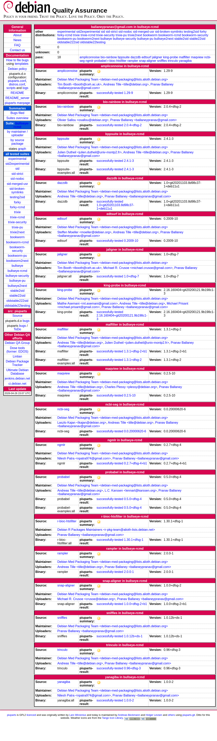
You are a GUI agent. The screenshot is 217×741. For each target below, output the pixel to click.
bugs (26, 320)
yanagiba (185, 60)
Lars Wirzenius (77, 714)
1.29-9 (128, 92)
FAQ (17, 45)
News (17, 40)
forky (17, 202)
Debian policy (17, 68)
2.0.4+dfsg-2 (133, 125)
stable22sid (17, 295)
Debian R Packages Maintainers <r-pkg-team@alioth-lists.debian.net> (106, 529)
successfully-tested (109, 92)
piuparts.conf (17, 80)
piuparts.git (189, 714)
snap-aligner (147, 60)
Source (17, 315)
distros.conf (17, 84)
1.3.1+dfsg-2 (133, 359)
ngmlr (89, 60)
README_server (17, 98)
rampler (132, 60)
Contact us (17, 50)
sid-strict (17, 173)
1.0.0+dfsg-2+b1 (135, 604)
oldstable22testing (17, 305)
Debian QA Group (17, 343)
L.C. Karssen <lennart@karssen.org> (131, 490)
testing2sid (17, 197)
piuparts (11, 714)
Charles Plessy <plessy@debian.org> (131, 387)
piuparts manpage (17, 103)
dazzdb (136, 57)
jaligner (157, 57)
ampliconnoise (90, 57)
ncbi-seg (63, 409)
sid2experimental (17, 163)
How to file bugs (17, 60)
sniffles (162, 60)
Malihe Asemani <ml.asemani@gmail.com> (87, 303)
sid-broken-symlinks (17, 190)
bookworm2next (17, 260)
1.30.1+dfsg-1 (133, 539)
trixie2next (17, 232)
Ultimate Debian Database (17, 371)
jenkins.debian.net (17, 378)
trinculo (173, 60)
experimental (17, 158)
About (17, 35)
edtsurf (146, 57)
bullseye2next (17, 285)
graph (22, 148)
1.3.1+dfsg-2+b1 (135, 351)
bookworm (17, 237)
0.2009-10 (131, 240)
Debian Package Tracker (17, 363)
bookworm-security (17, 248)
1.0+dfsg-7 (131, 276)
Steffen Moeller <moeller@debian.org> (84, 232)
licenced (31, 714)
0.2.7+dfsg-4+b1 (135, 463)
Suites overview (17, 118)
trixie (17, 212)
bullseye (17, 265)
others (171, 714)
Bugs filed (17, 113)
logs (25, 88)
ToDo (17, 329)
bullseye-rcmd (17, 270)
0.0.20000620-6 (135, 431)
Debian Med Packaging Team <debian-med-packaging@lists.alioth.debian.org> (112, 79)
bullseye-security (17, 275)
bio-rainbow (109, 57)
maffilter (184, 57)
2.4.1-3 (129, 160)
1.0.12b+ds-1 (133, 636)
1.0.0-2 (129, 700)
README (17, 92)
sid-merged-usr (17, 183)
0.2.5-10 (130, 395)
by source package (17, 141)
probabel (100, 60)
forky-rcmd (17, 207)
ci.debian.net (17, 383)
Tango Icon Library (112, 717)
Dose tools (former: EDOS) (17, 349)
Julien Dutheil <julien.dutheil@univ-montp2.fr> (89, 152)
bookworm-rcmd (17, 242)
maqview (197, 57)
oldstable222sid (17, 300)
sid (17, 168)
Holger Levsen (154, 714)
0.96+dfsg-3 (132, 668)
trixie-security (17, 222)
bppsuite (124, 57)
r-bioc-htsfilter (117, 60)
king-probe (170, 57)
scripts (11, 88)
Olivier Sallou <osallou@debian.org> (82, 120)
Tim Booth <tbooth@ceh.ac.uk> (79, 84)
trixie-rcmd (17, 217)
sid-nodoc (17, 178)
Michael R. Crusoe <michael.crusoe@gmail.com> (137, 268)
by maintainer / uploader (17, 133)
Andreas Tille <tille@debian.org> (126, 84)
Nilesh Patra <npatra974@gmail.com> (84, 458)
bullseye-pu (17, 280)
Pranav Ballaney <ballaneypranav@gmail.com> (143, 120)
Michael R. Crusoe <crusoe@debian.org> (86, 599)
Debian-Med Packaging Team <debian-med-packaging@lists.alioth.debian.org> (112, 382)
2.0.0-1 (129, 571)
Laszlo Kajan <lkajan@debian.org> (81, 422)
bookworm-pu (17, 255)
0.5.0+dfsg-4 (133, 499)
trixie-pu (17, 227)
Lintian (17, 356)
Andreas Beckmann (129, 714)
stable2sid (17, 290)
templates (21, 63)
